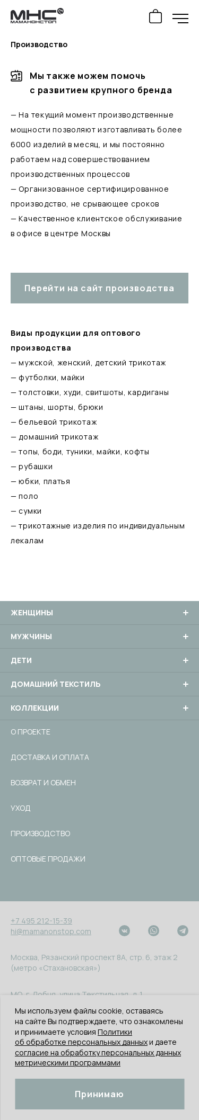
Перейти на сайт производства (99, 288)
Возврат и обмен (43, 782)
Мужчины (99, 636)
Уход (21, 808)
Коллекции (99, 708)
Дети (99, 660)
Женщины (99, 612)
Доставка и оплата (50, 757)
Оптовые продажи (48, 859)
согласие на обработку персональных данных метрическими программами (98, 1057)
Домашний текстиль (99, 684)
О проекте (30, 732)
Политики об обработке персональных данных (81, 1037)
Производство (40, 833)
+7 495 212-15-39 (41, 921)
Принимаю (99, 1094)
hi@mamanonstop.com (51, 931)
